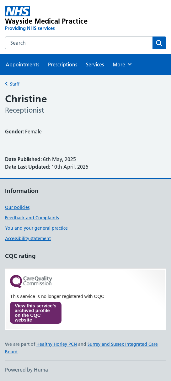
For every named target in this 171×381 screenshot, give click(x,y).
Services (95, 64)
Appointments (22, 64)
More (122, 64)
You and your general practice (36, 228)
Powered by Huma (26, 370)
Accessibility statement (28, 238)
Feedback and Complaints (32, 218)
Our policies (17, 207)
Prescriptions (62, 64)
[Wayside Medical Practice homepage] (53, 18)
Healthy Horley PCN (56, 344)
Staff (14, 84)
